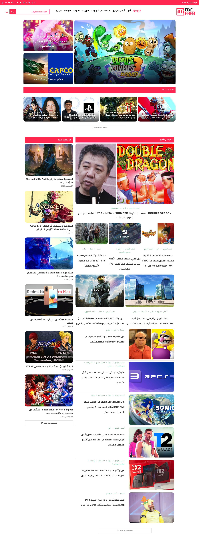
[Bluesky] (9, 2)
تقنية (77, 10)
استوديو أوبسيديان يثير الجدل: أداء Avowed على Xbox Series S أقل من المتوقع (51, 227)
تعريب (86, 10)
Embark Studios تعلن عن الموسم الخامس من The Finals (157, 116)
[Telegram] (2, 2)
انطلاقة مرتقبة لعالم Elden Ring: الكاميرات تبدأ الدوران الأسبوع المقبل (91, 260)
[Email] (20, 2)
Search (12, 11)
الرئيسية (137, 10)
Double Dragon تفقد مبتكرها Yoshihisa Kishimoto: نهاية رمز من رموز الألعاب (125, 215)
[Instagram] (29, 2)
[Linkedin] (17, 2)
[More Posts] (99, 127)
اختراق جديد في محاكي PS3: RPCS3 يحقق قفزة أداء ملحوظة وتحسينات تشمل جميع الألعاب (103, 377)
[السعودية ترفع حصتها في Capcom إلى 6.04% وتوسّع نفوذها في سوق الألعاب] (48, 68)
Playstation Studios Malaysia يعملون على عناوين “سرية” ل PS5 (81, 116)
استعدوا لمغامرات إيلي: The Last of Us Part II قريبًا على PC (49, 180)
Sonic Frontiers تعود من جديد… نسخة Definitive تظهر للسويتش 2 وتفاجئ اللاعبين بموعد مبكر (104, 407)
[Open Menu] (7, 12)
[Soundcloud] (6, 2)
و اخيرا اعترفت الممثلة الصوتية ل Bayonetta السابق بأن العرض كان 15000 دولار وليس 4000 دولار (43, 115)
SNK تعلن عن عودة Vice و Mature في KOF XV (49, 366)
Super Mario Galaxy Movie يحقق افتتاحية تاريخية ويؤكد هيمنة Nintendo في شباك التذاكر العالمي (48, 41)
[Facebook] (34, 2)
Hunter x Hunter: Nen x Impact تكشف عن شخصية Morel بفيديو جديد (51, 411)
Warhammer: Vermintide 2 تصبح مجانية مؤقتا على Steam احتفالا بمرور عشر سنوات (120, 115)
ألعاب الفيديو (119, 10)
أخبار (129, 10)
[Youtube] (23, 2)
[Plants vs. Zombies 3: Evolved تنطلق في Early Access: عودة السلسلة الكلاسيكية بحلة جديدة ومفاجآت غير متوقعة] (125, 52)
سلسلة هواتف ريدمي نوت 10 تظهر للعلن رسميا (51, 321)
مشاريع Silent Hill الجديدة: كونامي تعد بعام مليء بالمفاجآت (50, 274)
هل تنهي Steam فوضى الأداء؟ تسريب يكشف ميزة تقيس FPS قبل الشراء (124, 264)
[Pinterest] (26, 2)
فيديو (59, 10)
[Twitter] (32, 2)
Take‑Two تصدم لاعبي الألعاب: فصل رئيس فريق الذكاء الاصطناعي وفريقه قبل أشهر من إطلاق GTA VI (103, 439)
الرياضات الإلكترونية (101, 10)
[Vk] (12, 2)
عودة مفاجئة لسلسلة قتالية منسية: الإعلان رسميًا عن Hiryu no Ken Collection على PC (158, 260)
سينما (68, 10)
